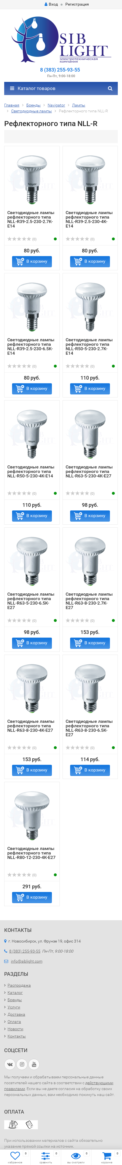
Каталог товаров (33, 88)
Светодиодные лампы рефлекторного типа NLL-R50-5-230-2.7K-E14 (89, 346)
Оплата (14, 1021)
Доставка (16, 1014)
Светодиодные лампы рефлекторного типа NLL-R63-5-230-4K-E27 (89, 471)
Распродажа (19, 985)
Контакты (17, 1036)
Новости (15, 1029)
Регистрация (77, 4)
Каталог (15, 992)
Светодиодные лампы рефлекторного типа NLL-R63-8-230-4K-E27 (30, 726)
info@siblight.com (26, 961)
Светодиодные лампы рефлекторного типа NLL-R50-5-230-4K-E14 (30, 471)
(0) (21, 239)
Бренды (15, 1000)
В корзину (36, 261)
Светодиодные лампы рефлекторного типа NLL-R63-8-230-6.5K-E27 (89, 728)
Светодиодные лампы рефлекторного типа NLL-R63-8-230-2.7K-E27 (89, 600)
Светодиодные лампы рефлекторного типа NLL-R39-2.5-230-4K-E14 (89, 219)
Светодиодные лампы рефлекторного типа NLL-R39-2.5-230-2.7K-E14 (30, 219)
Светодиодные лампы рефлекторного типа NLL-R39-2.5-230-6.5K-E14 (30, 346)
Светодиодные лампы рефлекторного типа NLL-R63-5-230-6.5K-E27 (30, 600)
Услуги (14, 1007)
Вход (51, 4)
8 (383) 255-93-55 (60, 70)
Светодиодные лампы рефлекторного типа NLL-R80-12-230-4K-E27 (31, 853)
